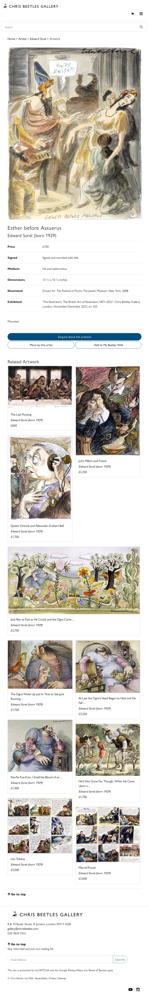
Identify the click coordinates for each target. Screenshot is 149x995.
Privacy (52, 978)
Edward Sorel (38, 38)
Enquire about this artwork (74, 336)
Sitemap (62, 978)
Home (11, 38)
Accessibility (41, 978)
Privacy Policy (75, 970)
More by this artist (41, 345)
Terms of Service (97, 970)
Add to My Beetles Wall (108, 345)
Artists (22, 38)
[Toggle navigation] (141, 14)
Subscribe (120, 959)
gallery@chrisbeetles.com (23, 928)
